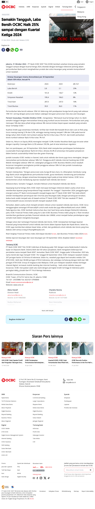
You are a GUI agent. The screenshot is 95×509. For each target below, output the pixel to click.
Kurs (2, 473)
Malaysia (80, 12)
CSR (34, 442)
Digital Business (6, 411)
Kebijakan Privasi (54, 491)
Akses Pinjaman (6, 408)
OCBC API (4, 455)
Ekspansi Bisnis (37, 404)
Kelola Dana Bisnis (7, 404)
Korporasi (35, 7)
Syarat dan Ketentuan (23, 463)
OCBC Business (6, 442)
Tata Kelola (36, 438)
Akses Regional (6, 421)
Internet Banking (6, 438)
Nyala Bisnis (5, 398)
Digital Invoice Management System (12, 435)
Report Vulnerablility (88, 491)
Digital (50, 7)
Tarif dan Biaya (6, 470)
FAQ (18, 467)
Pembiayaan (68, 401)
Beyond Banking (6, 414)
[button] (90, 470)
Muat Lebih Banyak (47, 310)
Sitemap (76, 491)
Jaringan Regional (38, 421)
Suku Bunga (5, 477)
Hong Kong (81, 17)
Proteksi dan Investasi (70, 408)
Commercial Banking (39, 398)
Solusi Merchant (6, 448)
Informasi (36, 428)
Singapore (81, 7)
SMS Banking (5, 445)
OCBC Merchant (6, 452)
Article (19, 473)
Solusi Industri (37, 418)
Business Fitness (6, 418)
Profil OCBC (36, 432)
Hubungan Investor (38, 435)
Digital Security (21, 477)
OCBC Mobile (5, 428)
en (7, 2)
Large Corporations (38, 401)
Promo (3, 463)
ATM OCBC (4, 432)
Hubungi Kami (37, 474)
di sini (54, 234)
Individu (21, 7)
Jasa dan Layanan (6, 467)
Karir (18, 470)
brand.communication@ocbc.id (22, 282)
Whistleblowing (66, 491)
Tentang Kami (67, 7)
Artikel (57, 7)
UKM (28, 7)
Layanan (66, 404)
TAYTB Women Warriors (8, 401)
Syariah (43, 7)
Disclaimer (42, 491)
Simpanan (67, 398)
